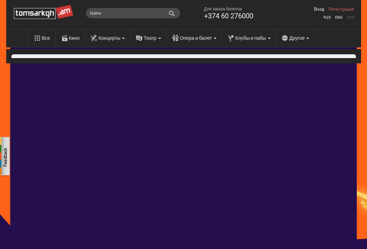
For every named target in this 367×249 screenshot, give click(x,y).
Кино (74, 38)
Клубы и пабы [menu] (253, 38)
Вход (319, 9)
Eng (339, 17)
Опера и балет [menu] (198, 38)
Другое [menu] (299, 38)
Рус (351, 17)
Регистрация (341, 9)
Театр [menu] (152, 38)
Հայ (327, 17)
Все (46, 38)
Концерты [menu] (111, 38)
